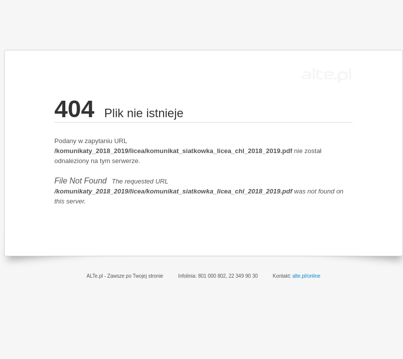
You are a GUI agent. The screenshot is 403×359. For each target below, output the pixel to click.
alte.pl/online (306, 276)
